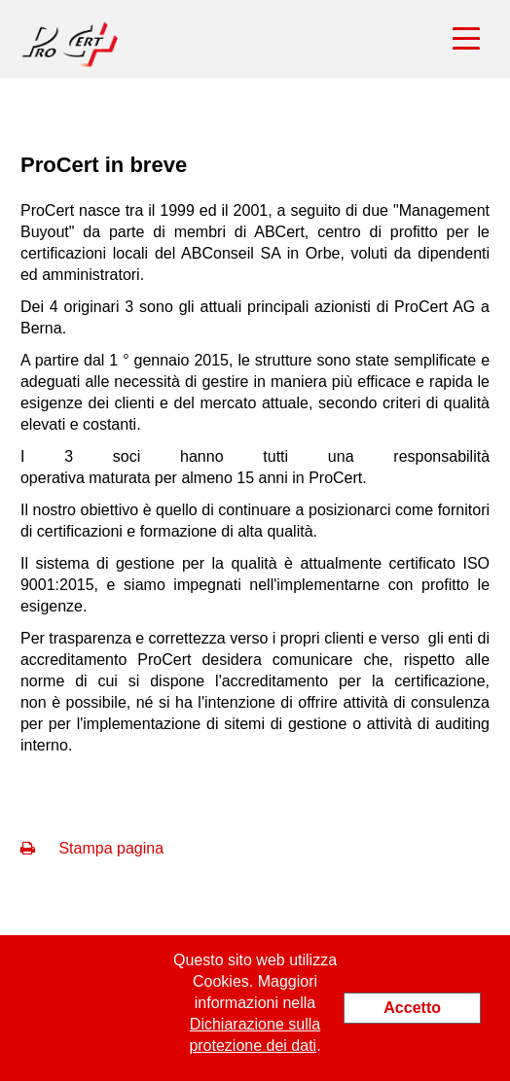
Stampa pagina (92, 848)
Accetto (412, 1007)
